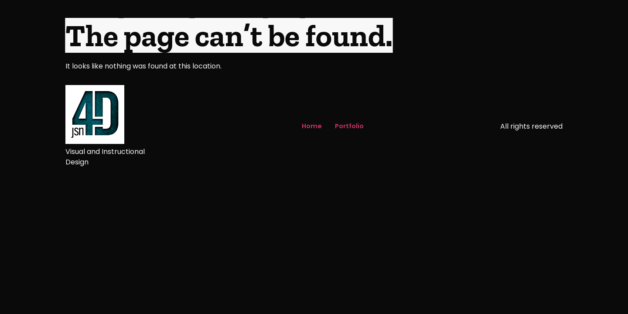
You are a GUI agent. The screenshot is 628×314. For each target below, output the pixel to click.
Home (312, 126)
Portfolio (349, 126)
